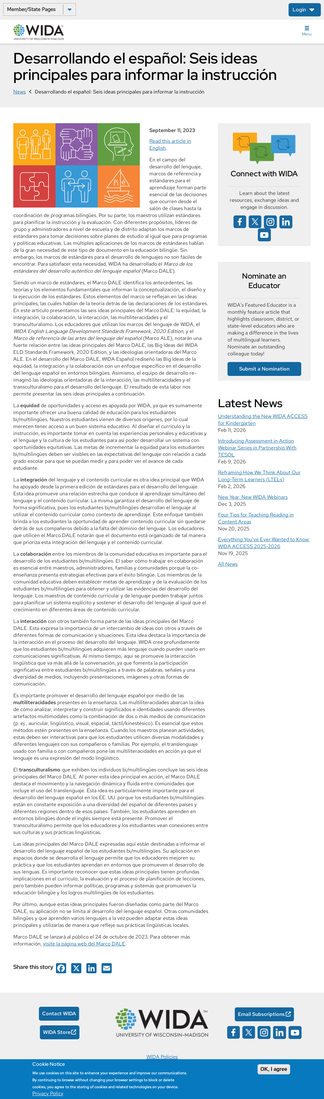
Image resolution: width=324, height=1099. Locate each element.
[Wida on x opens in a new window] (255, 221)
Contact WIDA (59, 1013)
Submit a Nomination (264, 368)
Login (299, 9)
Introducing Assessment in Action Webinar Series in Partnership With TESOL (257, 448)
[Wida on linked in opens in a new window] (285, 221)
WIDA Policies (162, 1057)
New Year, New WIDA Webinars (253, 497)
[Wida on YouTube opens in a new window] (264, 234)
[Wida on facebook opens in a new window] (61, 967)
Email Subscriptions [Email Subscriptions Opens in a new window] (261, 1014)
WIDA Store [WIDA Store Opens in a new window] (57, 1032)
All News (228, 564)
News (19, 91)
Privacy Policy (47, 1093)
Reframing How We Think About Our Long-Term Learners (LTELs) (259, 476)
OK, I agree (273, 1069)
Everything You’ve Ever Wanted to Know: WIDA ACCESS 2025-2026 (264, 543)
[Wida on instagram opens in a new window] (270, 221)
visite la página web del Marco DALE (84, 943)
